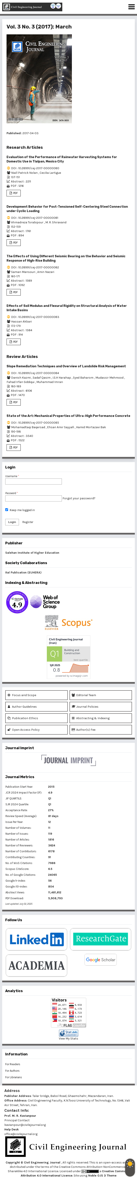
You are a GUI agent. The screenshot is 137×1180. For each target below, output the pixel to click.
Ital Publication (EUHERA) (23, 572)
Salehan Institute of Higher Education (32, 553)
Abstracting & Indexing (91, 718)
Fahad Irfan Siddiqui (21, 382)
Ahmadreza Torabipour (27, 222)
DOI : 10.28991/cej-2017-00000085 (35, 423)
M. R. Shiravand (55, 222)
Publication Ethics (22, 718)
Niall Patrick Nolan (24, 173)
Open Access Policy (23, 729)
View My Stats (68, 1038)
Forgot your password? (79, 498)
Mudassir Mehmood (109, 377)
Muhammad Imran (49, 382)
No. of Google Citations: (20, 874)
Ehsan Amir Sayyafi (61, 427)
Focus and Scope (21, 695)
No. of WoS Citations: (19, 863)
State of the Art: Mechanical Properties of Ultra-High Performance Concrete (68, 416)
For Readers (12, 1064)
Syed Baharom (83, 377)
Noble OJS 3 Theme (102, 1175)
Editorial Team (84, 695)
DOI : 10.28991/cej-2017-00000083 (35, 317)
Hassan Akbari (21, 321)
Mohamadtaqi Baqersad (28, 427)
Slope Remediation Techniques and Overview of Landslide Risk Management (66, 366)
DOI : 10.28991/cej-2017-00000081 (34, 218)
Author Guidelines (22, 706)
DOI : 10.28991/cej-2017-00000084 (35, 373)
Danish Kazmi (21, 377)
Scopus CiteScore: (17, 869)
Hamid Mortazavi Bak (91, 427)
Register (27, 522)
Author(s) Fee (83, 729)
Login (12, 522)
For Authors (12, 1070)
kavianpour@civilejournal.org (25, 1125)
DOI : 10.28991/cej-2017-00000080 (35, 168)
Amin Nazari (45, 272)
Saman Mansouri (23, 272)
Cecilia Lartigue (50, 173)
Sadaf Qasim (42, 377)
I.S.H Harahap (62, 377)
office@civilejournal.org (20, 1134)
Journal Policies (85, 706)
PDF (15, 193)
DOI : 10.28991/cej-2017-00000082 (35, 267)
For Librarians (13, 1077)
